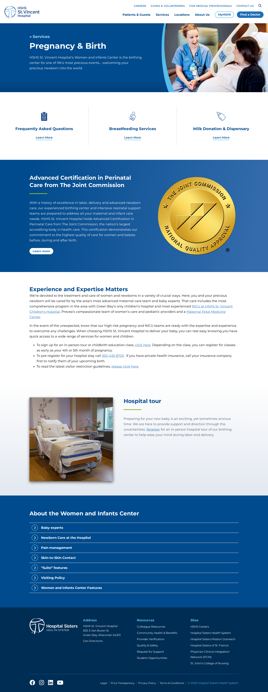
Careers (140, 6)
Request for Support (150, 651)
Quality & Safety (147, 645)
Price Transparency (123, 683)
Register (153, 429)
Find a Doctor (250, 14)
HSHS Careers (199, 626)
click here (143, 345)
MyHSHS (224, 14)
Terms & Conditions (172, 683)
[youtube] (60, 683)
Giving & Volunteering (168, 6)
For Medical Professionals (210, 6)
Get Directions (93, 641)
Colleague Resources (151, 626)
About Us (202, 14)
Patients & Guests (136, 14)
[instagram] (41, 683)
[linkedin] (50, 683)
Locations (182, 14)
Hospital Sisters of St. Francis (209, 645)
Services (162, 14)
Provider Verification (150, 639)
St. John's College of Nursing (209, 663)
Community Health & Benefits (157, 633)
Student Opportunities (152, 658)
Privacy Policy (147, 683)
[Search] (260, 6)
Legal (103, 683)
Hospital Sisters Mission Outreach (212, 639)
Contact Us (245, 6)
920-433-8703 (113, 356)
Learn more (41, 251)
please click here (124, 366)
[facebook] (32, 683)
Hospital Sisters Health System (210, 633)
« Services (39, 36)
